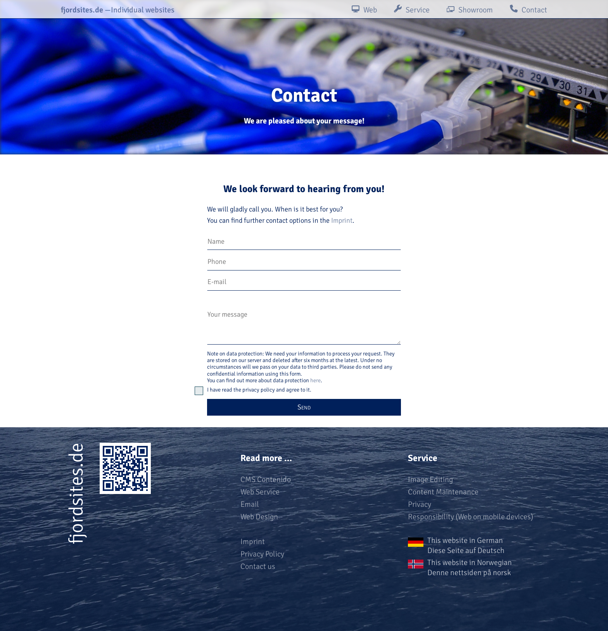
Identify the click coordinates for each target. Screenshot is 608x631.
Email (249, 504)
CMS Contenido (265, 479)
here (315, 380)
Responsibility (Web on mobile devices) (470, 517)
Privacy (419, 504)
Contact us (257, 566)
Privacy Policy (262, 554)
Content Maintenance (443, 492)
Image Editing (430, 479)
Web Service (260, 492)
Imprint (341, 220)
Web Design (259, 517)
